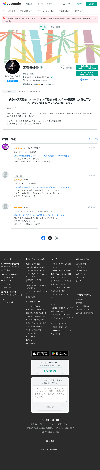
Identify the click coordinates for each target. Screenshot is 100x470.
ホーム (43, 27)
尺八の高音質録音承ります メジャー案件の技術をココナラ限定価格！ (42, 156)
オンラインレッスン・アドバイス (26, 211)
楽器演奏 (33, 152)
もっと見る (93, 139)
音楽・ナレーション (21, 152)
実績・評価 (55, 27)
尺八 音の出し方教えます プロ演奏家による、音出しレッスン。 (40, 215)
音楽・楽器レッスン (46, 211)
